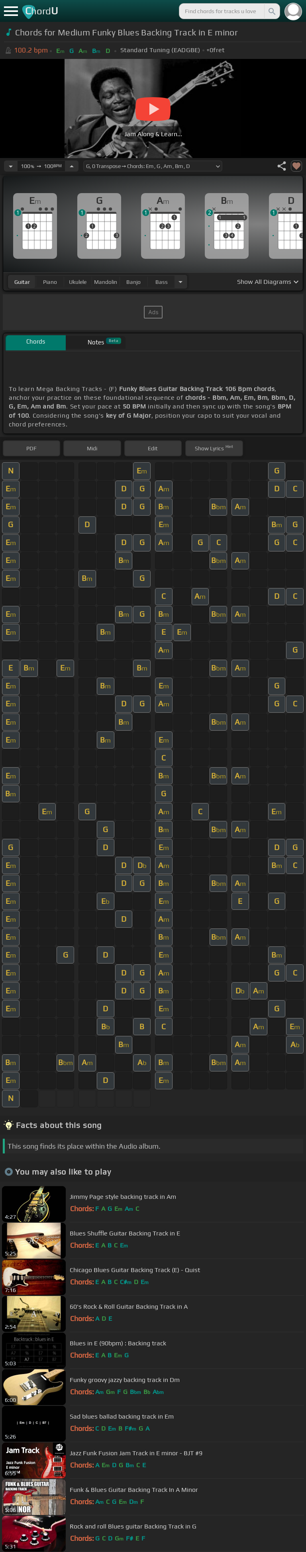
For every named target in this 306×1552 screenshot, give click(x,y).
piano (50, 282)
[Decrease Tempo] (11, 166)
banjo (133, 282)
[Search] (271, 11)
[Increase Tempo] (71, 166)
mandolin (105, 282)
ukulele (77, 282)
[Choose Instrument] (180, 282)
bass (161, 282)
